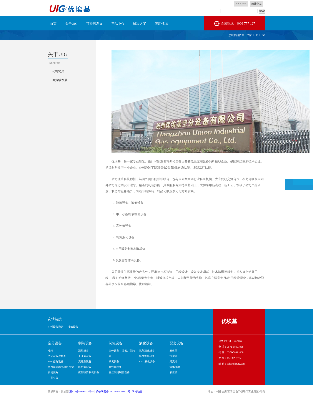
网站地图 (137, 391)
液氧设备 (83, 350)
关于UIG (260, 35)
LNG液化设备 (147, 361)
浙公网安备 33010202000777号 (113, 391)
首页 (53, 23)
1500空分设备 (55, 361)
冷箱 (50, 350)
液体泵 (173, 350)
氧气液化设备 (147, 350)
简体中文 (256, 3)
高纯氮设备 (115, 366)
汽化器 (173, 356)
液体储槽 (175, 366)
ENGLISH (240, 3)
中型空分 (53, 377)
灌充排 (173, 361)
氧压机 (173, 372)
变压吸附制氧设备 (88, 372)
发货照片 (53, 372)
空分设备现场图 (57, 356)
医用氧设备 (84, 366)
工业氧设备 (84, 356)
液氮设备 (114, 361)
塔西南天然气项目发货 (61, 366)
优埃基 (229, 321)
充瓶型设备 (84, 361)
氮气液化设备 (147, 356)
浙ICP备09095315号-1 (81, 391)
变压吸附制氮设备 (119, 372)
